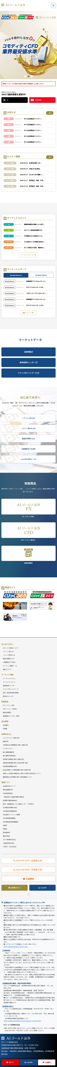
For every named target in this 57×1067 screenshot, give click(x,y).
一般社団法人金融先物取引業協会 (13, 797)
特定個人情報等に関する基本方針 (13, 759)
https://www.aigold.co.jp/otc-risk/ (16, 947)
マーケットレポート (9, 682)
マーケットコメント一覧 (28, 255)
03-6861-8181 (34, 1045)
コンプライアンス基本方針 (11, 738)
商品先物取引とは (28, 438)
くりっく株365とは (28, 428)
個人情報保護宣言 (8, 752)
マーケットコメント (9, 678)
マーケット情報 (7, 674)
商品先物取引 (28, 555)
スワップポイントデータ (28, 373)
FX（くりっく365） (28, 508)
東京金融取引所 (8, 790)
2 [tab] (28, 76)
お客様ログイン (16, 888)
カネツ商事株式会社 (9, 840)
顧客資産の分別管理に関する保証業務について (17, 777)
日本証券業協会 (8, 793)
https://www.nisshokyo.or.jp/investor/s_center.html (22, 1021)
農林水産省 (6, 836)
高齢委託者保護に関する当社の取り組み (15, 763)
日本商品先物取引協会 (10, 807)
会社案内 (5, 725)
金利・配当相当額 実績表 (11, 693)
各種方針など (6, 734)
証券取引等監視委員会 (10, 800)
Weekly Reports (16, 275)
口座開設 (48, 1062)
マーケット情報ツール (10, 666)
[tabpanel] (28, 44)
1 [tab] (25, 76)
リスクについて (8, 748)
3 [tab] (32, 76)
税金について (7, 669)
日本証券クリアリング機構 (11, 815)
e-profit (29, 1062)
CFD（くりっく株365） (28, 531)
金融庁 (5, 825)
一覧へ (50, 113)
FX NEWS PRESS (41, 275)
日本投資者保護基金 (9, 818)
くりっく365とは (28, 418)
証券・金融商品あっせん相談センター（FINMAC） (19, 804)
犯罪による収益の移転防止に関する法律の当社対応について (22, 773)
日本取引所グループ (9, 786)
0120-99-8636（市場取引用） (30, 869)
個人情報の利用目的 (9, 756)
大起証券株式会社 (8, 843)
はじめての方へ (7, 644)
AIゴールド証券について (10, 648)
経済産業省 (6, 832)
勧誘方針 (5, 741)
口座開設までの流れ (28, 449)
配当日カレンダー (8, 696)
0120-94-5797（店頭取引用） (30, 860)
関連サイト (5, 782)
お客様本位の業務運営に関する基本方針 (15, 745)
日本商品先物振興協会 (10, 811)
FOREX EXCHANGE (9, 847)
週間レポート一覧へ (28, 313)
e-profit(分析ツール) (28, 459)
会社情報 (4, 721)
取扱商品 (4, 701)
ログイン (11, 1062)
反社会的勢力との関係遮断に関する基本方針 (17, 770)
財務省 (5, 829)
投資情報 (28, 352)
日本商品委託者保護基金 (10, 822)
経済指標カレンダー (28, 362)
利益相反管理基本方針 (10, 766)
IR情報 (5, 729)
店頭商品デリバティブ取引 (11, 716)
